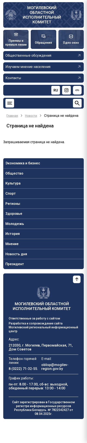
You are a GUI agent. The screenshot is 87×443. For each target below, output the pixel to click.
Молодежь (14, 224)
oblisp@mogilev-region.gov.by (54, 367)
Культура (13, 183)
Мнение (12, 244)
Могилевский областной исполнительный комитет (42, 14)
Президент (14, 264)
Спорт (10, 193)
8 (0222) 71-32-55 (23, 369)
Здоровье (13, 214)
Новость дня (16, 254)
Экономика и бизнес (22, 163)
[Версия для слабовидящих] (77, 90)
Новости (31, 115)
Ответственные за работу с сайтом (34, 318)
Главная (12, 115)
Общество (14, 173)
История (12, 234)
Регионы (12, 204)
